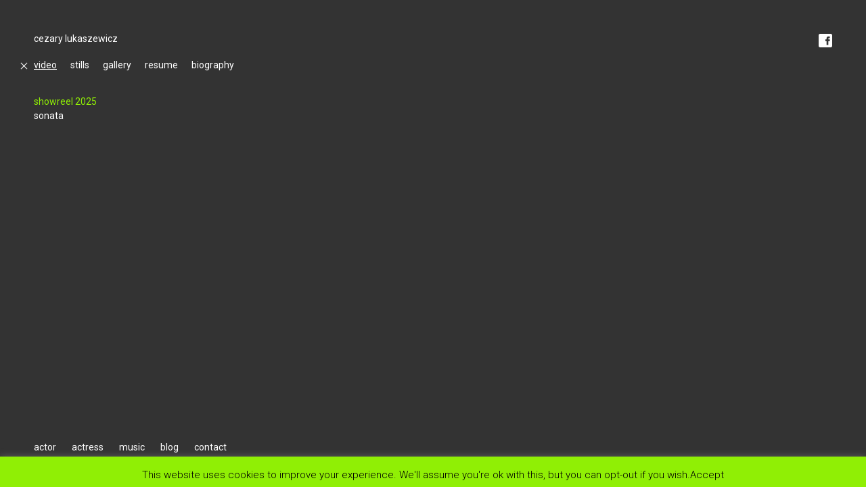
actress (88, 447)
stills (79, 65)
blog (169, 447)
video (45, 65)
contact (210, 447)
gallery (117, 65)
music (132, 447)
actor (45, 447)
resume (161, 65)
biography (212, 65)
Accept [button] (707, 474)
